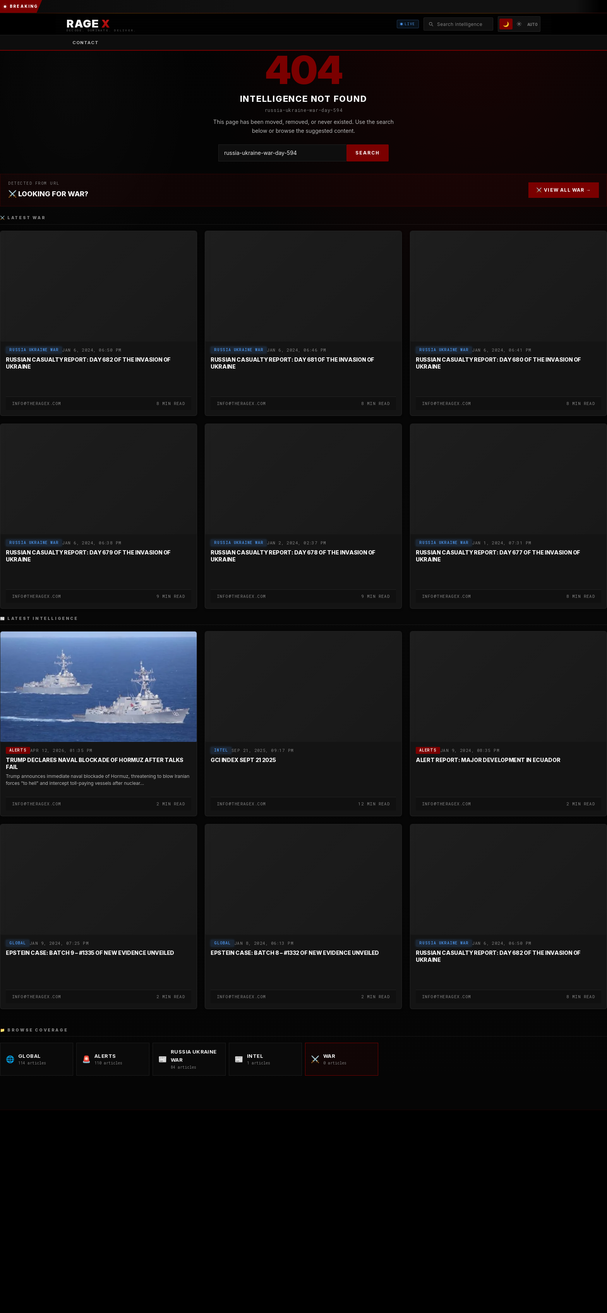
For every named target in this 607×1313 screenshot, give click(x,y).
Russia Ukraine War (33, 349)
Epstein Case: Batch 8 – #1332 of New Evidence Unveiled (295, 953)
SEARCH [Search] (367, 153)
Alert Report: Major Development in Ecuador (488, 760)
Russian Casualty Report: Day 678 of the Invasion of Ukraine (293, 556)
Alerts (18, 750)
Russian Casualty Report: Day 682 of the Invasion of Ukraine (88, 363)
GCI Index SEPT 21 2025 (243, 760)
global (17, 943)
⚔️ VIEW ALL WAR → (563, 190)
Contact (85, 42)
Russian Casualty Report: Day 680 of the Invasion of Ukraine (498, 363)
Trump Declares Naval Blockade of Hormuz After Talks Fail (94, 764)
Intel (221, 750)
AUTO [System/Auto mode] (532, 24)
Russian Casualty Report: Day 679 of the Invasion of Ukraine (88, 556)
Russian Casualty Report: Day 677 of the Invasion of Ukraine (498, 556)
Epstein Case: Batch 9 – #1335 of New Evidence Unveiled (90, 953)
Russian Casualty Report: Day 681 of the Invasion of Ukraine (292, 363)
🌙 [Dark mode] (506, 24)
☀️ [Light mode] (519, 24)
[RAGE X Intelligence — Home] (101, 24)
